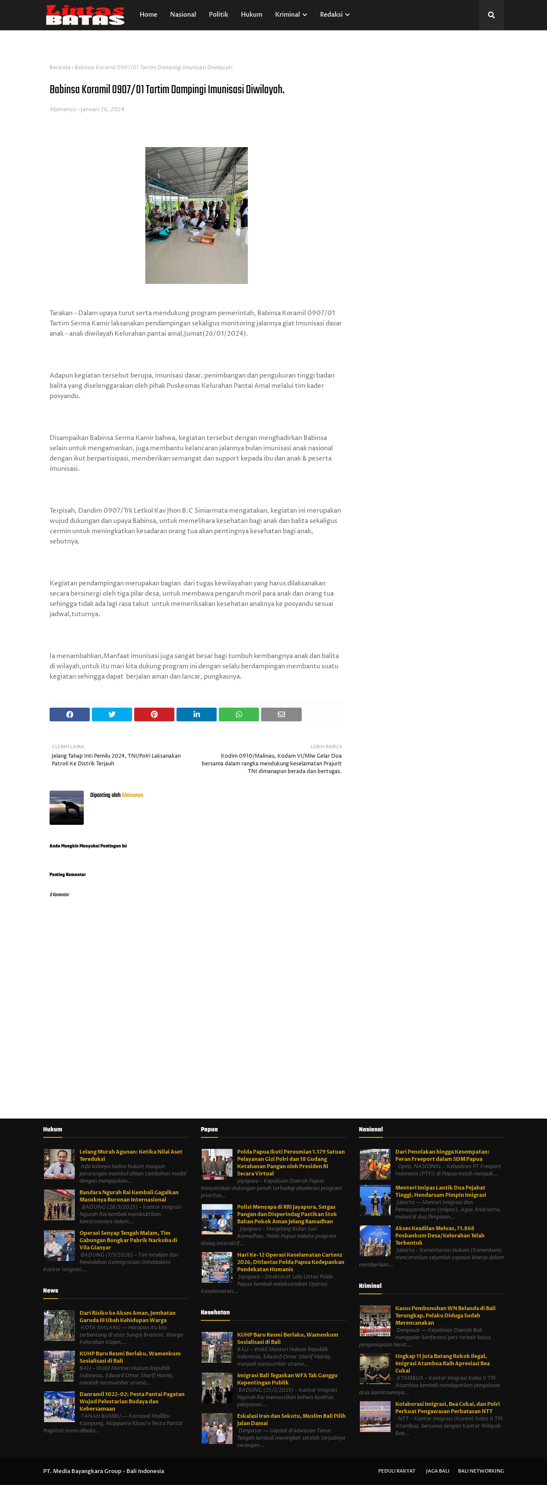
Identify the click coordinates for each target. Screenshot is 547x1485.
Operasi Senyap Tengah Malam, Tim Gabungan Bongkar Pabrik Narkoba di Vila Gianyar (128, 1240)
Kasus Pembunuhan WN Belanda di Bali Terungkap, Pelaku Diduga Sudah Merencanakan (445, 1315)
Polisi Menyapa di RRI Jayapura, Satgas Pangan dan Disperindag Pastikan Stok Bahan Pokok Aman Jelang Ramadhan (287, 1214)
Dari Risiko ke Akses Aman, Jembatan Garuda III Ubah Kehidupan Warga (127, 1317)
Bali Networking (481, 1471)
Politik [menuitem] (218, 15)
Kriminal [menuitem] (287, 15)
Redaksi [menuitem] (331, 15)
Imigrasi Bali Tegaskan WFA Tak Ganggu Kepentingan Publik (287, 1379)
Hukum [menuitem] (251, 15)
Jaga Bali (438, 1471)
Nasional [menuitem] (183, 15)
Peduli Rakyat (396, 1471)
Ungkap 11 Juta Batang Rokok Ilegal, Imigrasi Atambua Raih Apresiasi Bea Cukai (442, 1363)
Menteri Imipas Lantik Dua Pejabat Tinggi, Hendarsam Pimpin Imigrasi (440, 1191)
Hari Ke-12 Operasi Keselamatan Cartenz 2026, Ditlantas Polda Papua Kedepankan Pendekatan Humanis (290, 1262)
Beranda (60, 67)
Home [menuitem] (148, 15)
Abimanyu (63, 109)
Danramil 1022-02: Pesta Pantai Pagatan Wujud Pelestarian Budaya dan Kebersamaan (132, 1401)
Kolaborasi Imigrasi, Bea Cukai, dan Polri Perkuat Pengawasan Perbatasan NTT (447, 1408)
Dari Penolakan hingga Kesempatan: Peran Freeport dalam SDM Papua (442, 1155)
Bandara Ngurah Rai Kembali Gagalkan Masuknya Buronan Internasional (129, 1196)
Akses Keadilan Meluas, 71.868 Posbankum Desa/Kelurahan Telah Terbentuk (440, 1235)
